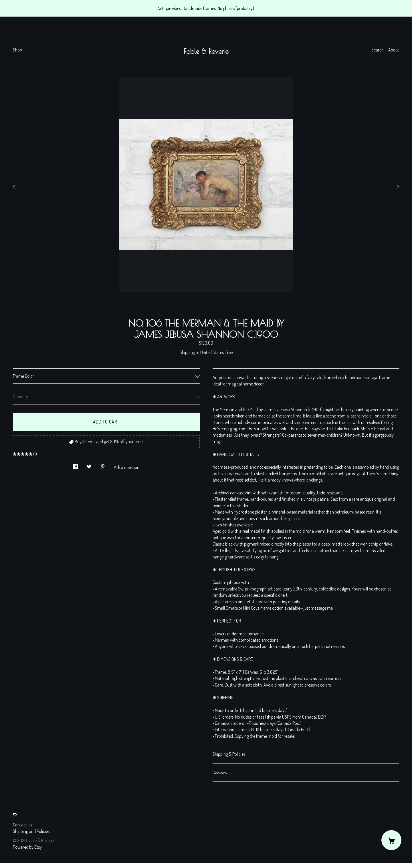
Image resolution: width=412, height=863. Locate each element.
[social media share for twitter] (89, 464)
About (393, 50)
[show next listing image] (385, 185)
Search (377, 50)
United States (212, 352)
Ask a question (126, 467)
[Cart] (391, 840)
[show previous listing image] (27, 185)
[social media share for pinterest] (102, 464)
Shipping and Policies (31, 831)
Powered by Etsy (27, 847)
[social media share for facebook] (75, 464)
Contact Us (22, 825)
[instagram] (15, 815)
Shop (17, 50)
